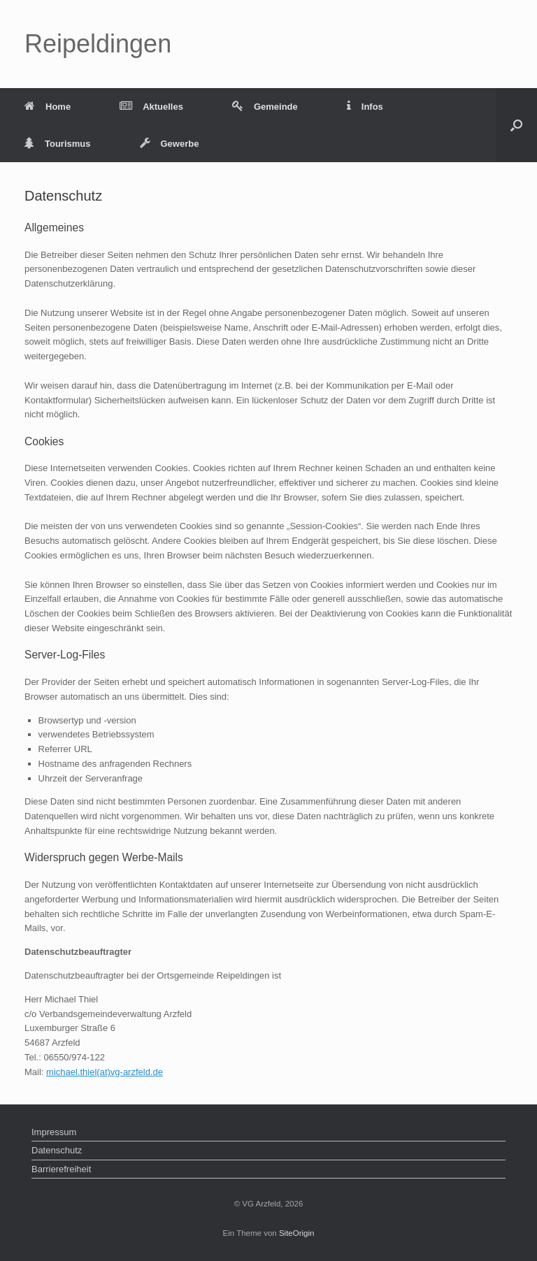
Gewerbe (169, 143)
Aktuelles (151, 106)
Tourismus (57, 143)
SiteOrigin (297, 1233)
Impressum (53, 1132)
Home (47, 106)
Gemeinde (265, 106)
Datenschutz (56, 1150)
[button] (516, 125)
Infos (365, 106)
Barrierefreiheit (61, 1169)
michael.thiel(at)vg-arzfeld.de (104, 1072)
